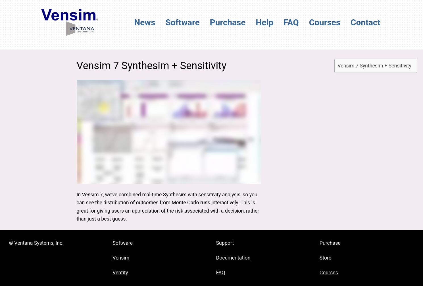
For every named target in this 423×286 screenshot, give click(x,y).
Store (326, 258)
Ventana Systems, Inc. (39, 243)
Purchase (330, 243)
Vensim (120, 258)
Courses (329, 272)
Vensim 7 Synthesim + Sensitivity (374, 66)
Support (225, 243)
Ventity (120, 272)
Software (122, 243)
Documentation (233, 258)
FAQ (220, 272)
